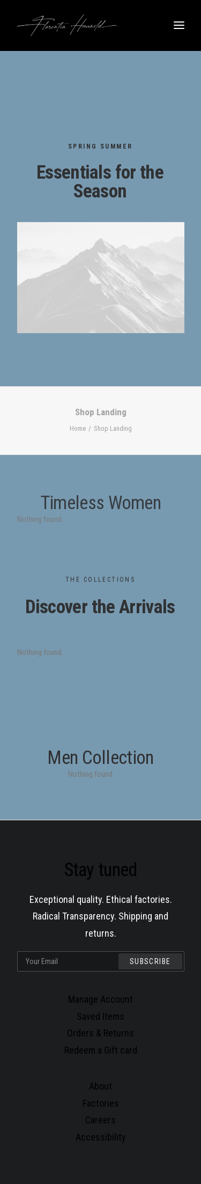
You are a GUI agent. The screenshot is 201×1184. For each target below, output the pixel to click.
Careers (100, 1120)
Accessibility (101, 1137)
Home (78, 428)
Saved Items (100, 1016)
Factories (101, 1103)
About (100, 1086)
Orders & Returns (100, 1033)
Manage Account (100, 999)
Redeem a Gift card (100, 1050)
